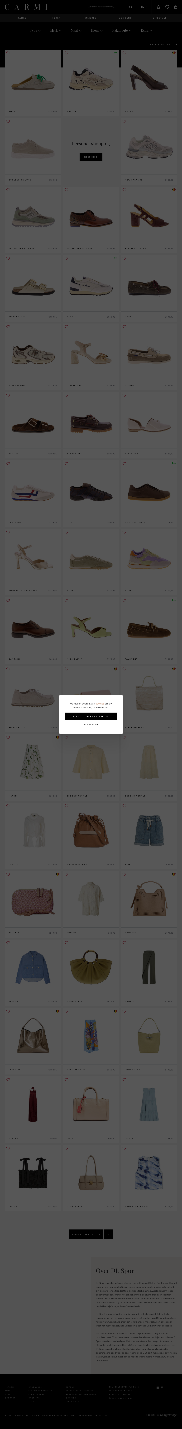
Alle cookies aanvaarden (91, 716)
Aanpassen (91, 724)
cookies (100, 703)
